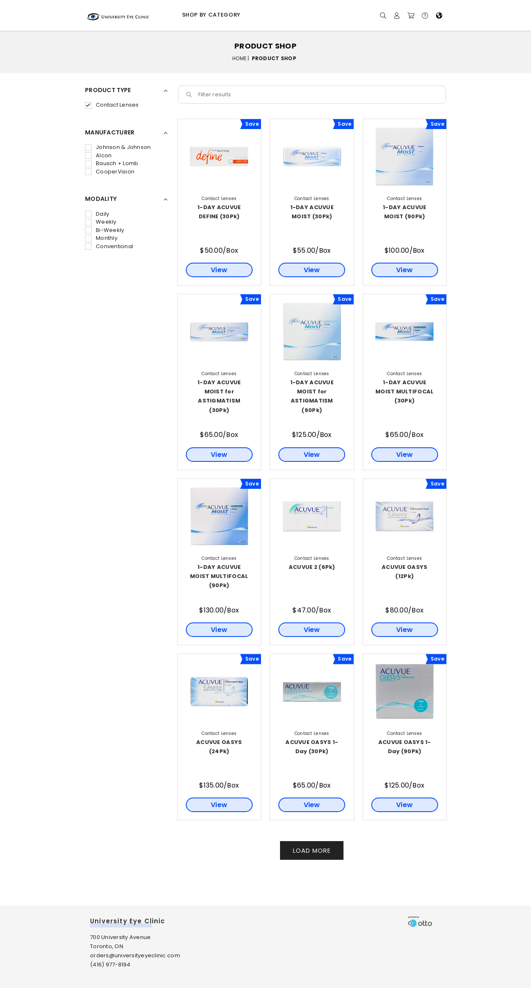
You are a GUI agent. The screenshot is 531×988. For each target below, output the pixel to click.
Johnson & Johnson (118, 147)
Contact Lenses (112, 105)
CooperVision (109, 172)
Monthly (101, 238)
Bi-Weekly (104, 230)
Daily (97, 214)
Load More (312, 850)
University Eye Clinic (128, 921)
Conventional (109, 246)
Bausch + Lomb (111, 163)
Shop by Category (211, 15)
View (219, 270)
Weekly (101, 222)
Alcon (98, 155)
